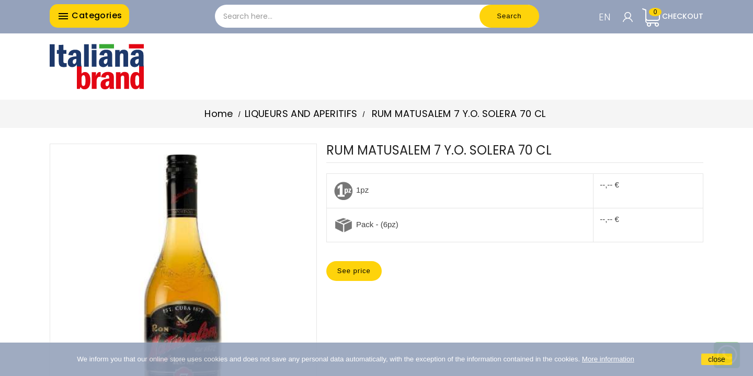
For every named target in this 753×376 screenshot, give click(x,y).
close (716, 359)
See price (354, 271)
